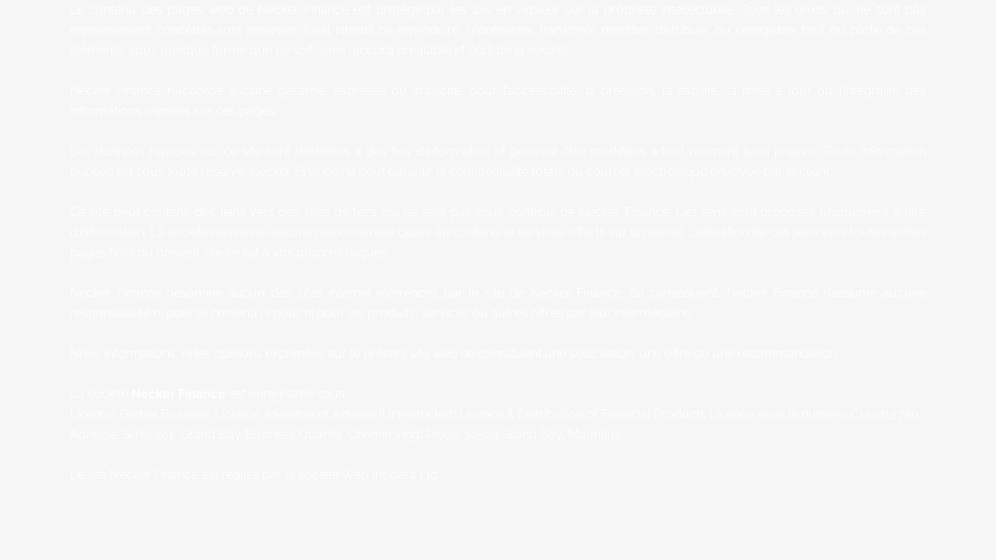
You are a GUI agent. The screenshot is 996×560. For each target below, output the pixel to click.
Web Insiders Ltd (390, 474)
